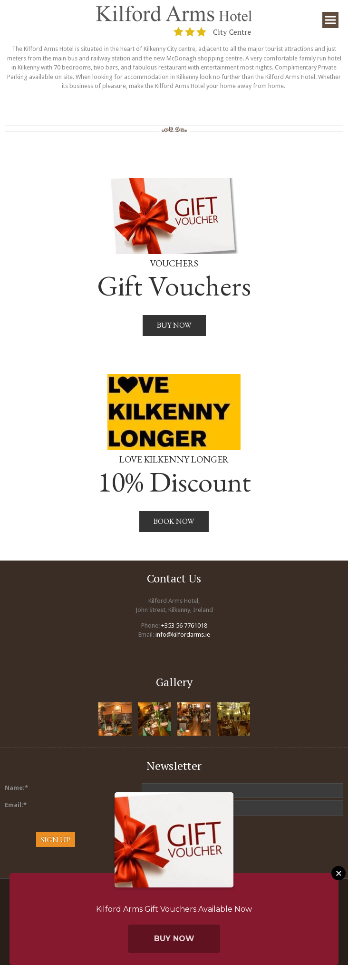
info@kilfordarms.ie (182, 634)
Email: (16, 804)
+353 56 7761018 (184, 625)
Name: (16, 787)
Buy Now (174, 938)
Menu (330, 20)
